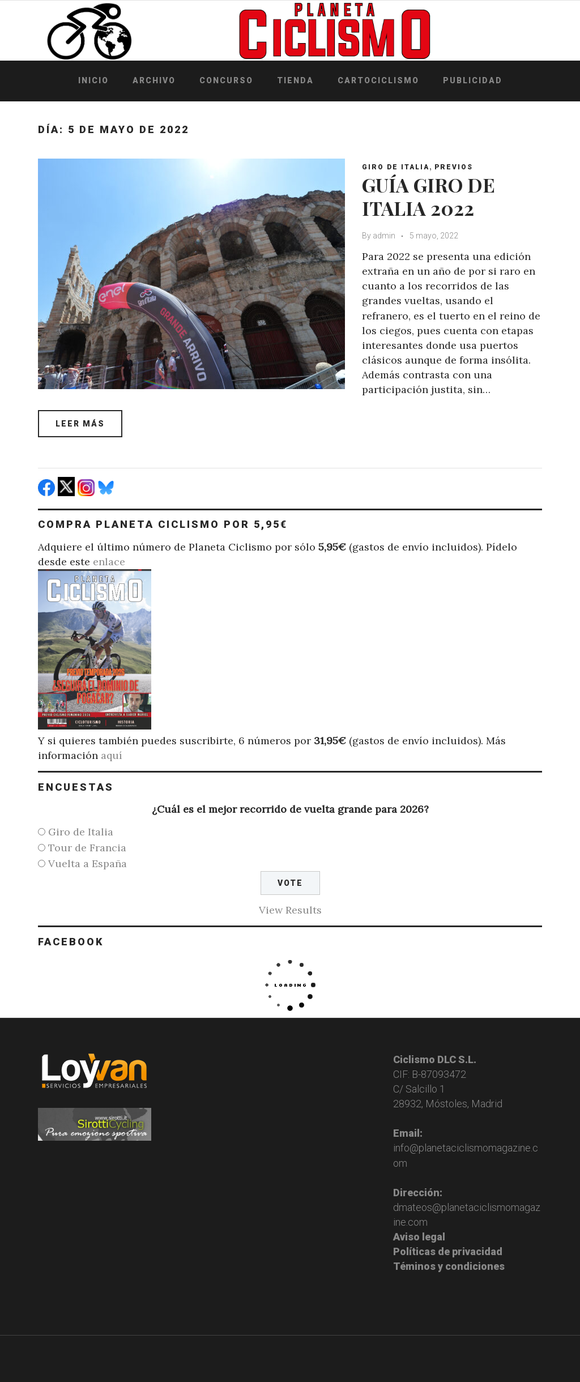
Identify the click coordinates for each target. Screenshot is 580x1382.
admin (384, 235)
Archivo (154, 80)
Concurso (226, 80)
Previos (453, 167)
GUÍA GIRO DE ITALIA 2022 (428, 196)
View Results (290, 909)
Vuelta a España (87, 863)
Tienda (295, 80)
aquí (111, 755)
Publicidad (472, 80)
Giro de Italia (395, 167)
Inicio (93, 80)
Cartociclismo (378, 80)
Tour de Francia (87, 847)
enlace (109, 561)
